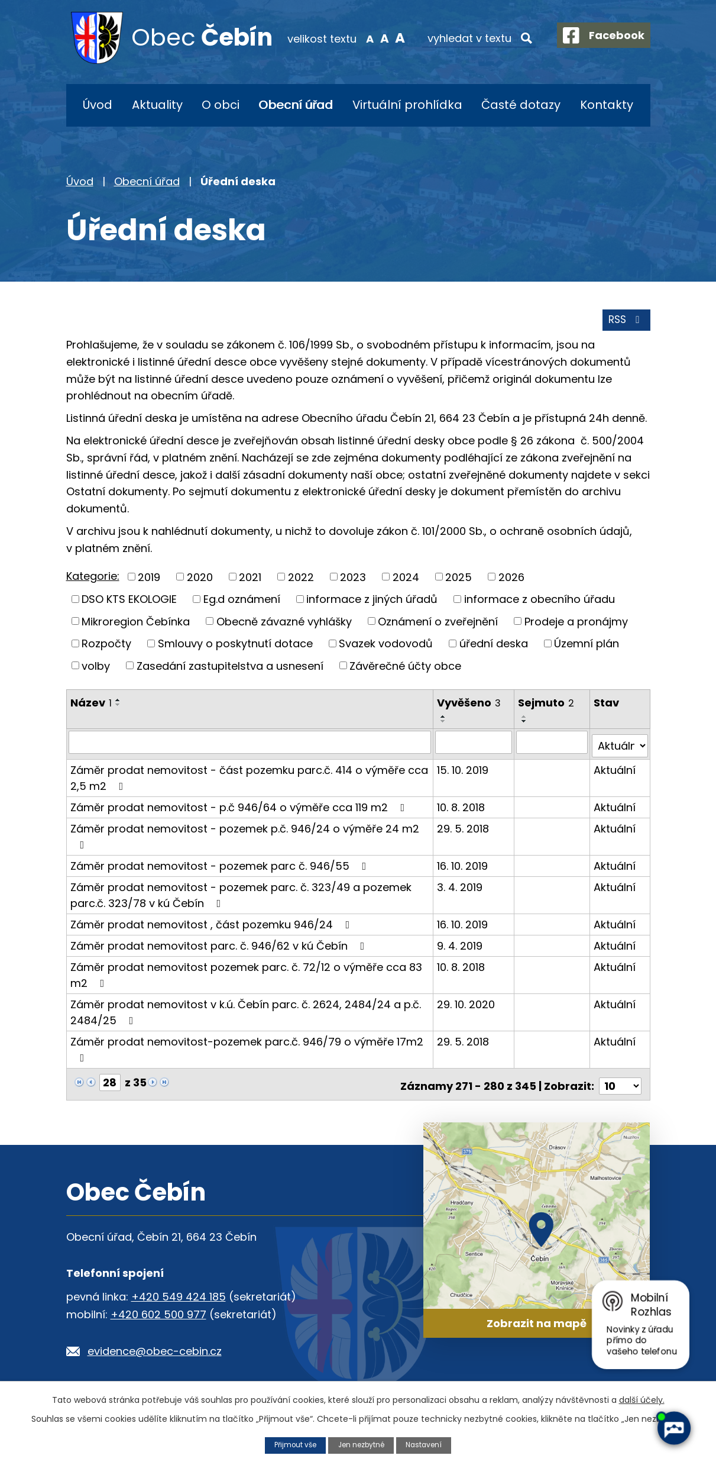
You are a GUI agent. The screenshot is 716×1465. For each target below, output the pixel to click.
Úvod (97, 104)
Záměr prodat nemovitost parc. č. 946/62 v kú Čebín (220, 945)
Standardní (374, 38)
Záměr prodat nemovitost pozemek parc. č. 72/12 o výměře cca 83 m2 (246, 974)
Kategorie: (92, 579)
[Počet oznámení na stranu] (620, 1081)
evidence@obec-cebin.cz (155, 1347)
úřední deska (493, 647)
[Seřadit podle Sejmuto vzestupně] (525, 720)
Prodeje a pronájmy (576, 624)
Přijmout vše (291, 1445)
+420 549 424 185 (178, 1292)
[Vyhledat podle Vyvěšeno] (474, 745)
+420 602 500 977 (158, 1310)
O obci (220, 104)
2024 (406, 580)
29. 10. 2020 (466, 1003)
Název (91, 706)
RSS (624, 323)
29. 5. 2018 (464, 828)
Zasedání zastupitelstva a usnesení (230, 668)
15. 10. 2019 (463, 769)
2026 (511, 580)
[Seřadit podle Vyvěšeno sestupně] (444, 724)
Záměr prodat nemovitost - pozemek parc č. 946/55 (220, 865)
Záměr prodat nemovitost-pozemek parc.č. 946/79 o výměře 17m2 (246, 1048)
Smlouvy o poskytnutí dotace (235, 647)
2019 (149, 580)
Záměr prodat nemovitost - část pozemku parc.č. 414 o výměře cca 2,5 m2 (249, 777)
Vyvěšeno (469, 706)
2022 (301, 580)
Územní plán (586, 647)
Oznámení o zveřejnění (438, 624)
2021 (250, 580)
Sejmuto (547, 706)
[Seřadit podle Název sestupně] (118, 708)
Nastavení (428, 1445)
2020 (200, 580)
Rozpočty (106, 647)
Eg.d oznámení (241, 602)
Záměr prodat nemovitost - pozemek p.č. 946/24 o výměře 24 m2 (244, 835)
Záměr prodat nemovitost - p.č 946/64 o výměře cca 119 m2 (240, 806)
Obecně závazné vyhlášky (284, 624)
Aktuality (157, 104)
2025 (458, 580)
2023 (353, 580)
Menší (359, 38)
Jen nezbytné (361, 1445)
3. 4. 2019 (460, 886)
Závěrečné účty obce (405, 668)
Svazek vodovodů (386, 647)
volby (96, 668)
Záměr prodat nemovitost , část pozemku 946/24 (212, 924)
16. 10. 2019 (463, 865)
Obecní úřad (295, 104)
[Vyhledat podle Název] (250, 745)
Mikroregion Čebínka (136, 624)
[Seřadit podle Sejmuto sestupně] (525, 724)
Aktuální (615, 769)
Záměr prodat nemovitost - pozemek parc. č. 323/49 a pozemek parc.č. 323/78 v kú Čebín (241, 894)
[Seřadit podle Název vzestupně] (118, 703)
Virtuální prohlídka (407, 104)
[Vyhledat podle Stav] (620, 745)
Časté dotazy (521, 104)
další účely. (642, 1399)
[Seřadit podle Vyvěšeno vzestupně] (444, 720)
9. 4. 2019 (460, 945)
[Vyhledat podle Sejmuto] (552, 745)
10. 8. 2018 (461, 806)
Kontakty (606, 104)
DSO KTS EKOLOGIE (129, 602)
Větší (389, 38)
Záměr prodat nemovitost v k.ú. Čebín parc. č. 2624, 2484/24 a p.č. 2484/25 (245, 1011)
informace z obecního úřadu (539, 602)
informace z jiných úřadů (372, 602)
